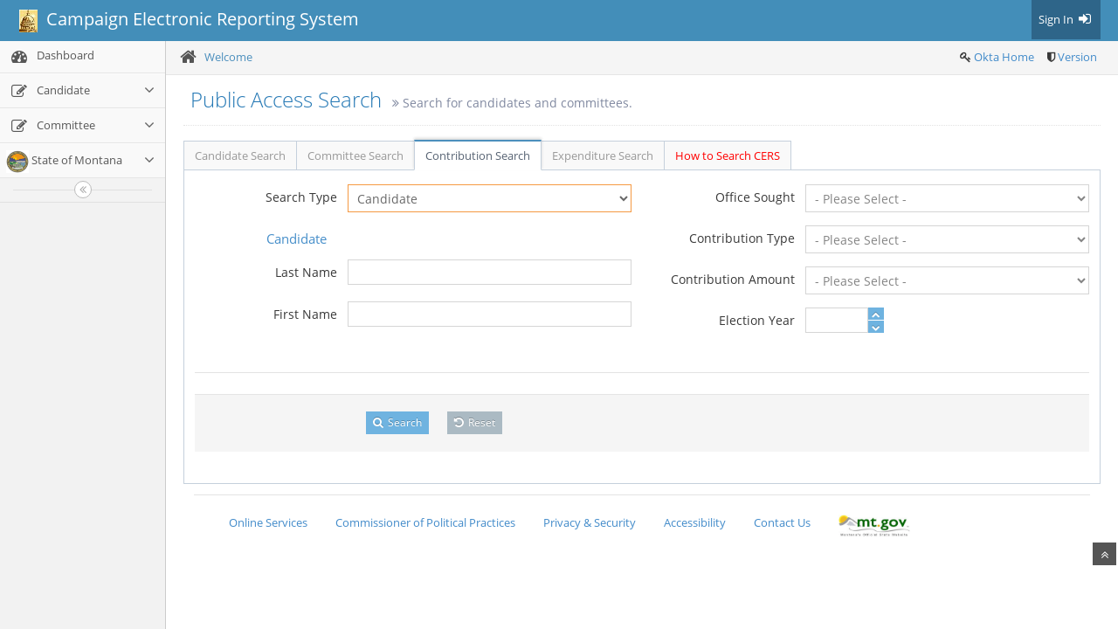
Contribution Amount (733, 279)
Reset (474, 422)
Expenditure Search (602, 155)
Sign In (1066, 19)
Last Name (306, 272)
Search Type (301, 197)
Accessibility (695, 522)
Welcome (228, 57)
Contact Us (782, 522)
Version (1077, 57)
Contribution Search (477, 155)
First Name (305, 314)
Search (397, 422)
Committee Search (355, 155)
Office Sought (755, 197)
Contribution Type (742, 238)
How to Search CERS (727, 155)
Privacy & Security (589, 522)
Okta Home (1004, 57)
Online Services (268, 522)
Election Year (757, 320)
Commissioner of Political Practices (425, 522)
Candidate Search (240, 155)
